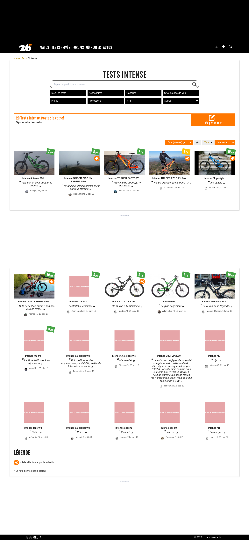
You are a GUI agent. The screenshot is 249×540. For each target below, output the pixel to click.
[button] (223, 46)
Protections (95, 100)
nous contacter (214, 537)
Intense (33, 58)
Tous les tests (58, 92)
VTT (128, 100)
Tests (25, 58)
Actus (107, 47)
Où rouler (93, 47)
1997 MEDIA (34, 537)
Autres (181, 100)
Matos (44, 47)
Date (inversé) (176, 142)
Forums (78, 47)
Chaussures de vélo (175, 92)
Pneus (54, 100)
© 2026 (198, 537)
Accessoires (95, 92)
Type (208, 142)
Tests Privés (60, 47)
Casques (131, 92)
